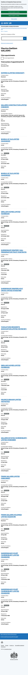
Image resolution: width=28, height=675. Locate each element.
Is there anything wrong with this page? (9, 636)
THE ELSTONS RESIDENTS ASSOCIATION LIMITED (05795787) (14, 328)
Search (24, 38)
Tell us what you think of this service (8, 634)
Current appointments (7, 58)
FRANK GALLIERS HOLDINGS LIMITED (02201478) (11, 516)
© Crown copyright (14, 659)
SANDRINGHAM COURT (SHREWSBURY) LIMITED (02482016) (10, 555)
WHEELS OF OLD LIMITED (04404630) (10, 140)
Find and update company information (10, 26)
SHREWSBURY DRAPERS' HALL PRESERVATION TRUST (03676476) (14, 251)
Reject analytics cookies (14, 15)
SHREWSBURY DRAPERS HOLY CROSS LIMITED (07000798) (12, 289)
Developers (3, 646)
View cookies (14, 19)
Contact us (11, 645)
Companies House (7, 649)
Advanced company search (7, 43)
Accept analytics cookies (14, 12)
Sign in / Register (4, 31)
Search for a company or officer (8, 34)
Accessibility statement (19, 645)
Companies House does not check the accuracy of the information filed (14, 29)
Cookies (6, 645)
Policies (2, 645)
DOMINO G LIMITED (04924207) (12, 73)
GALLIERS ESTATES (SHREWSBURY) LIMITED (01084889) (14, 439)
